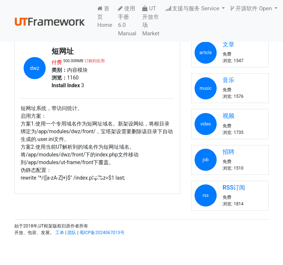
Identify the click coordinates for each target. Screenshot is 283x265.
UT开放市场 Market (151, 21)
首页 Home (104, 16)
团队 (71, 232)
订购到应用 (94, 61)
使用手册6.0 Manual (127, 21)
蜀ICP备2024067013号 (102, 232)
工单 (59, 232)
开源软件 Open (252, 8)
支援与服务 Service (193, 8)
